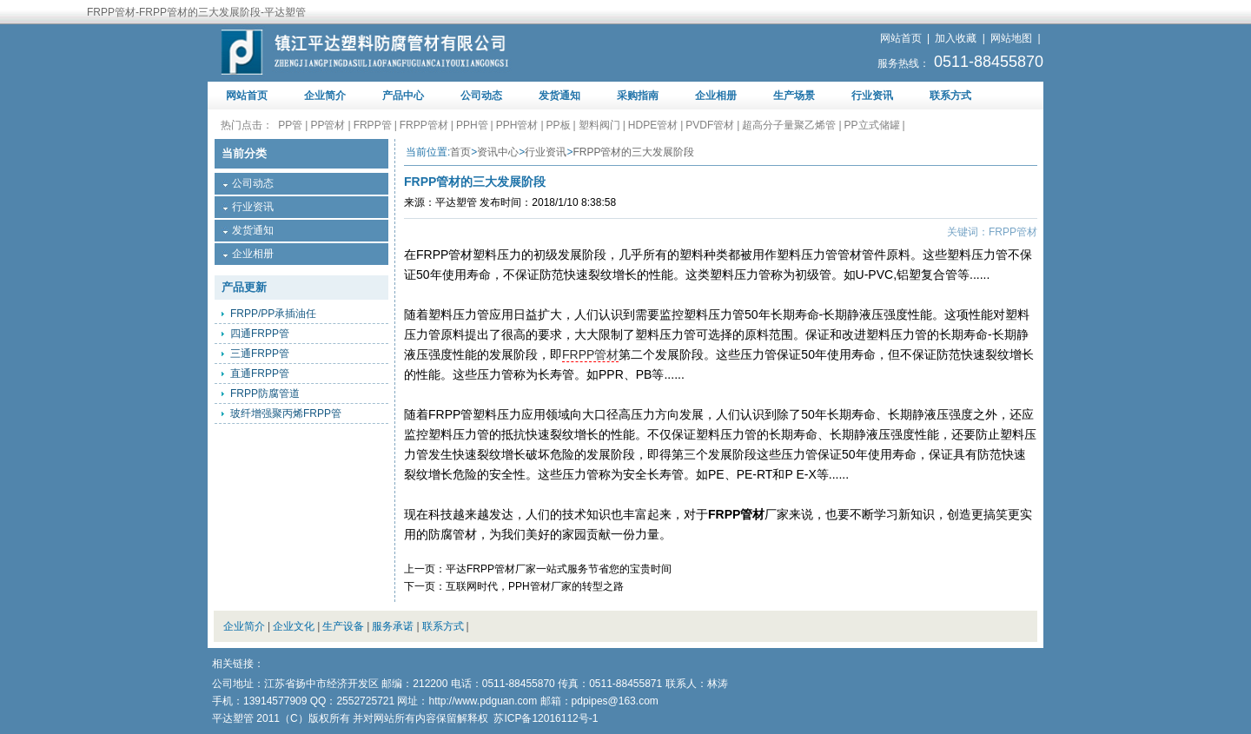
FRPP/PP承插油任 (273, 313)
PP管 (290, 125)
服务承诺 (393, 626)
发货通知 (559, 95)
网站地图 (1011, 38)
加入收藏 (955, 38)
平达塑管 (456, 202)
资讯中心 (498, 152)
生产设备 (343, 626)
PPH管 (472, 125)
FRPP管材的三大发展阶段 (633, 152)
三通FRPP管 (259, 353)
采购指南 (638, 95)
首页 (460, 152)
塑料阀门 (599, 125)
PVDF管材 (709, 125)
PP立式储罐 (872, 125)
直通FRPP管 (259, 373)
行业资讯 (872, 95)
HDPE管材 (653, 125)
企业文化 (293, 626)
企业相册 (716, 95)
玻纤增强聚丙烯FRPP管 (285, 413)
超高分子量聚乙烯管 (789, 125)
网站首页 (901, 38)
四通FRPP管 (259, 333)
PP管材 (327, 125)
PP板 (558, 125)
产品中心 (403, 95)
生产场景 (794, 95)
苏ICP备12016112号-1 (545, 718)
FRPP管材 (424, 125)
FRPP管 (373, 125)
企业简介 (325, 95)
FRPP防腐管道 (265, 393)
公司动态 (481, 95)
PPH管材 (517, 125)
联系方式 (950, 95)
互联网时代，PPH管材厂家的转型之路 (535, 586)
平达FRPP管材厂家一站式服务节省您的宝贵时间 (559, 569)
